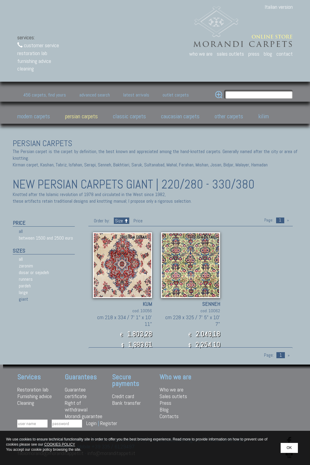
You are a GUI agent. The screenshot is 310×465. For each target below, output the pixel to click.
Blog (164, 409)
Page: (268, 220)
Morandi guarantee (83, 416)
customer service (38, 45)
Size (121, 221)
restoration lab (32, 53)
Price (137, 221)
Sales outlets (173, 396)
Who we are (171, 389)
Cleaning (25, 402)
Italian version (279, 6)
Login (91, 423)
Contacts (169, 416)
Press (165, 402)
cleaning (25, 68)
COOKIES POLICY (59, 444)
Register (108, 423)
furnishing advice (34, 60)
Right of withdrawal (76, 406)
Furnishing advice (34, 396)
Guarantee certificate (76, 393)
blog (268, 53)
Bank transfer (126, 402)
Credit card (123, 396)
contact (284, 53)
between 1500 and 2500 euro (46, 238)
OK (289, 448)
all (21, 231)
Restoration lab (32, 389)
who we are (201, 53)
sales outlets (230, 53)
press (253, 53)
